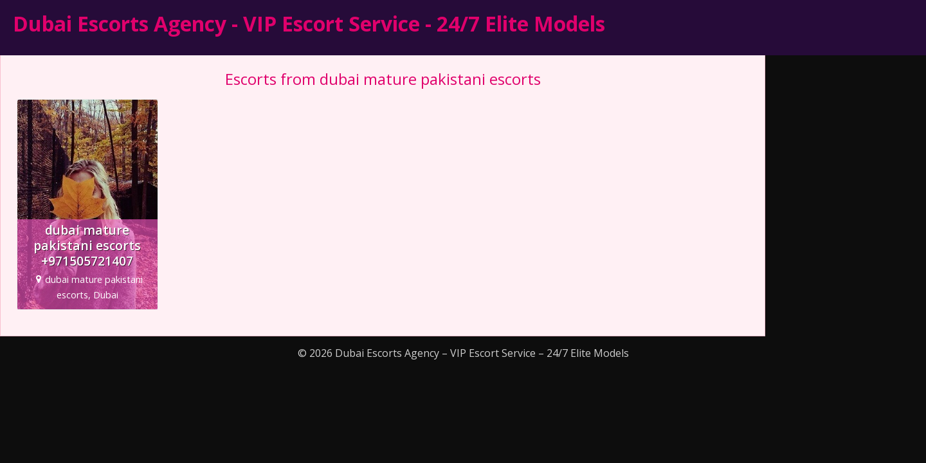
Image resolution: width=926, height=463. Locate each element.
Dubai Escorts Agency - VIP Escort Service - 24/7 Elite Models (309, 23)
